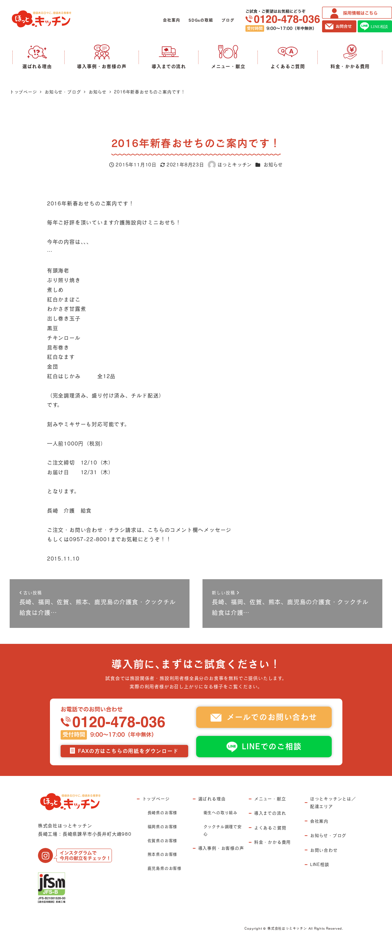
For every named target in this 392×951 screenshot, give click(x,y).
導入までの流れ (270, 813)
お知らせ (273, 164)
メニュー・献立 (270, 798)
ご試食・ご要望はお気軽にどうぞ (282, 20)
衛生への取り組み (220, 812)
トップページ (156, 798)
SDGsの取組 (201, 20)
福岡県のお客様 (163, 826)
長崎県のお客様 (163, 812)
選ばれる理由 (212, 798)
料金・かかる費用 (272, 842)
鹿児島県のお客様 (165, 868)
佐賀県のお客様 (163, 840)
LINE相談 (319, 864)
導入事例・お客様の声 (221, 848)
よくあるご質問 (270, 827)
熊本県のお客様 (163, 854)
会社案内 (171, 20)
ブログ (227, 20)
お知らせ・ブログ (328, 835)
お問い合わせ (324, 850)
